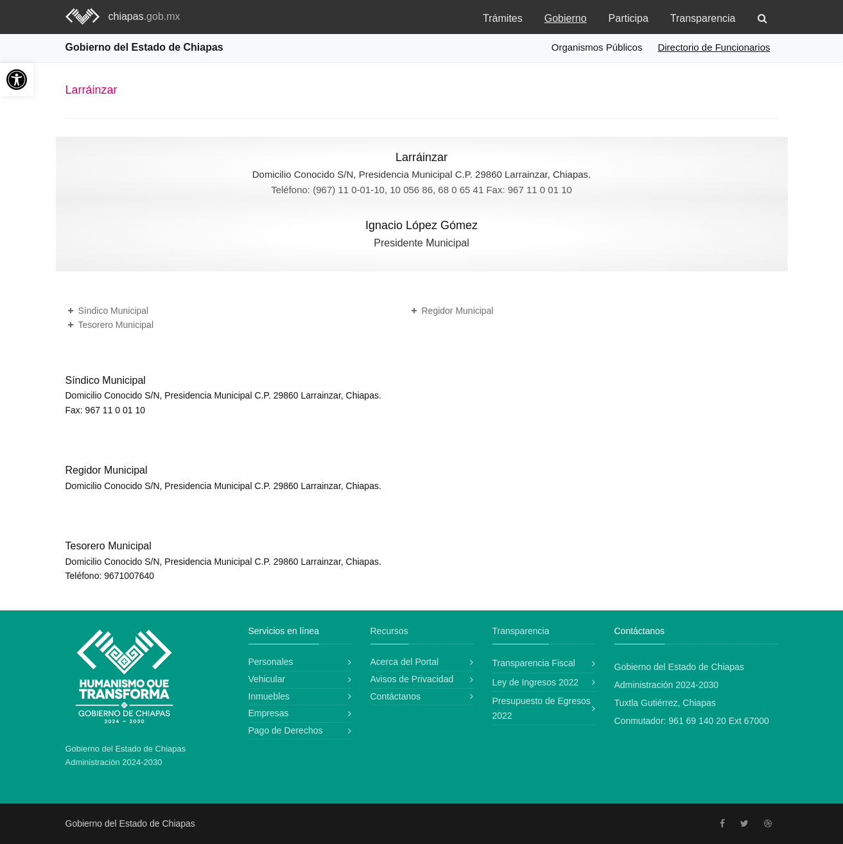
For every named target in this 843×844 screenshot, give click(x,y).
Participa (628, 18)
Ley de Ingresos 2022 (535, 682)
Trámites (503, 18)
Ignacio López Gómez (421, 225)
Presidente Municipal (421, 242)
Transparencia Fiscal (533, 663)
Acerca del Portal (404, 662)
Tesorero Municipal (116, 325)
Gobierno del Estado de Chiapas (144, 47)
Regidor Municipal (458, 311)
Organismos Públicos (597, 47)
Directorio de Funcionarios (713, 47)
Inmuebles (269, 696)
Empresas (268, 713)
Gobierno (565, 18)
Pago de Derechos (285, 730)
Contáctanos (395, 696)
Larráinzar (421, 157)
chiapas (144, 16)
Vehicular (267, 679)
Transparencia (703, 18)
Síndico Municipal (113, 311)
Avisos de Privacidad (412, 679)
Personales (270, 662)
